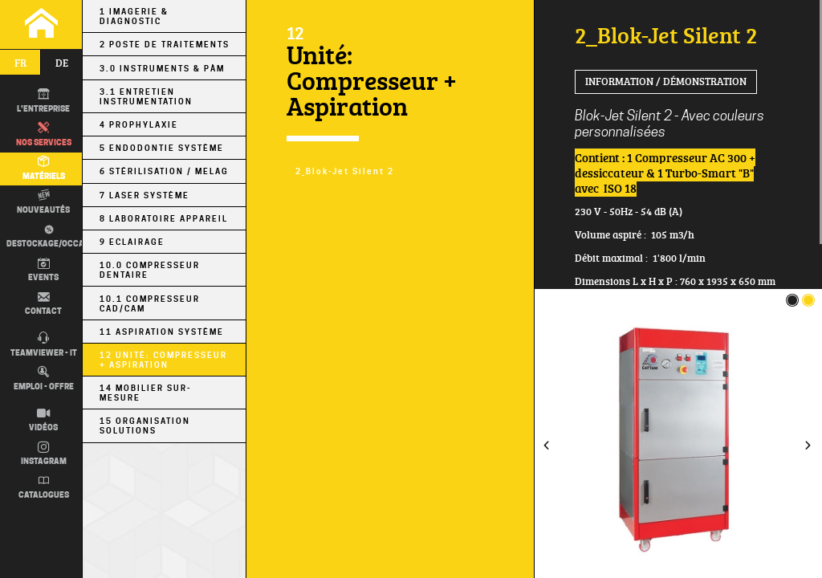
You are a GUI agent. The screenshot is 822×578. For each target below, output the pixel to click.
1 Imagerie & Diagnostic (134, 16)
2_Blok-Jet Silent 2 (344, 171)
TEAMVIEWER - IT (43, 345)
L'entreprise (43, 101)
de (61, 62)
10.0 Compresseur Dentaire (150, 269)
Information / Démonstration (666, 81)
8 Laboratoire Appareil (164, 218)
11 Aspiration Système (162, 331)
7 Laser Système (144, 195)
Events (43, 270)
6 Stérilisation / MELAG (164, 171)
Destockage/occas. (49, 237)
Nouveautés (43, 202)
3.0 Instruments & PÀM (162, 68)
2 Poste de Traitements (165, 44)
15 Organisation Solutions (145, 425)
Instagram (44, 454)
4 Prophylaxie (139, 124)
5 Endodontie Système (162, 148)
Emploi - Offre (44, 379)
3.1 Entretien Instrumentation (146, 96)
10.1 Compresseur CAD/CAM (150, 303)
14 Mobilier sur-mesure (145, 392)
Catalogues (43, 488)
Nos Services (43, 135)
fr (20, 62)
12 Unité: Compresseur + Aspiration (163, 359)
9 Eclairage (132, 241)
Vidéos (43, 421)
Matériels (43, 168)
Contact (43, 304)
